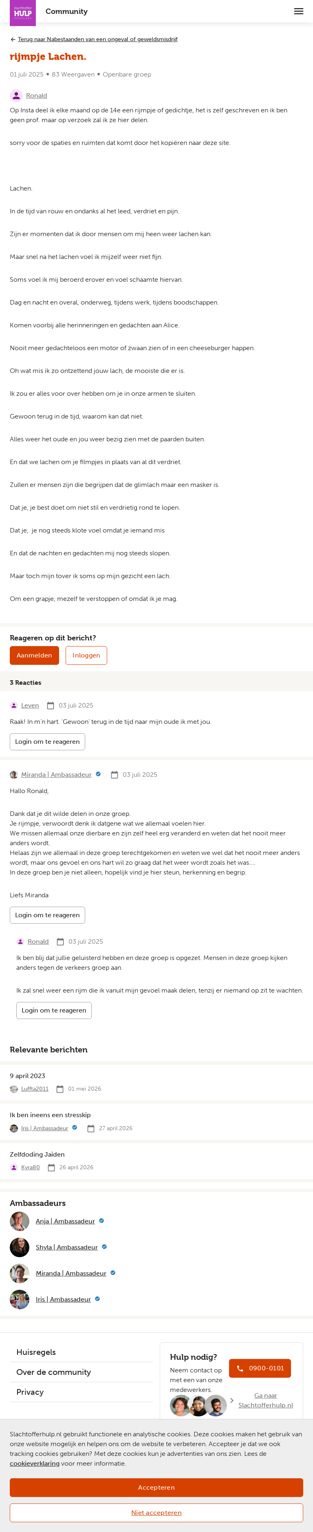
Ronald (36, 95)
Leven (30, 705)
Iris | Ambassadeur (44, 1128)
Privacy (30, 1392)
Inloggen (86, 655)
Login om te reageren (47, 741)
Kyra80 (30, 1167)
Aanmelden (34, 655)
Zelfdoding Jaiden (37, 1154)
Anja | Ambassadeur (65, 1221)
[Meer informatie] (98, 775)
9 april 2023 (27, 1076)
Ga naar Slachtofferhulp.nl (265, 1400)
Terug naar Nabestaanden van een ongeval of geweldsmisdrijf (98, 39)
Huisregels (36, 1352)
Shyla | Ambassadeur (67, 1247)
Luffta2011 (34, 1088)
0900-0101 (266, 1368)
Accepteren (156, 1487)
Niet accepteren (156, 1513)
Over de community (53, 1372)
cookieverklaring (35, 1463)
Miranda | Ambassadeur (56, 774)
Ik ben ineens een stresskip (50, 1115)
